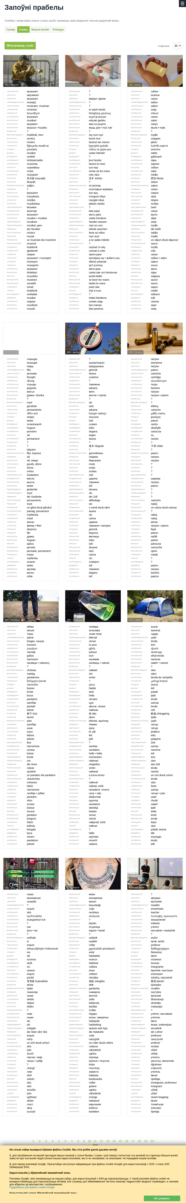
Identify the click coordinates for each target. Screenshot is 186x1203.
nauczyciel (145, 1039)
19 (145, 1141)
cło (78, 504)
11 (95, 1141)
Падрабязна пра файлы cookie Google (32, 1187)
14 (114, 1141)
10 (89, 1141)
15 (120, 1141)
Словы (23, 29)
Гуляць (10, 29)
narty (18, 1039)
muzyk (18, 236)
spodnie (19, 771)
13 (107, 1141)
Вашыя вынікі (40, 29)
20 (152, 1141)
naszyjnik (82, 1039)
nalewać (81, 771)
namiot (143, 771)
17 (133, 1141)
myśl (17, 504)
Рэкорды (58, 29)
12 (101, 1141)
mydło (142, 236)
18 (139, 1141)
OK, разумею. (162, 1198)
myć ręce (82, 236)
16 (126, 1141)
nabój (142, 504)
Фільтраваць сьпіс (20, 45)
